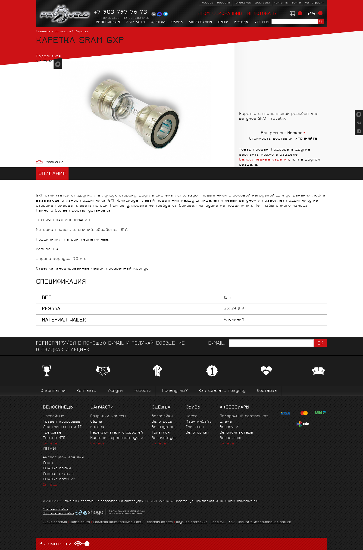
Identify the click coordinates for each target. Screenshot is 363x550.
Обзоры (207, 3)
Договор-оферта (160, 522)
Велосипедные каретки (264, 159)
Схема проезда (55, 522)
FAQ (232, 522)
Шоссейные (53, 416)
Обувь (177, 22)
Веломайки (162, 416)
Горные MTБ (54, 438)
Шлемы (226, 421)
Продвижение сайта (58, 514)
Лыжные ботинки (59, 479)
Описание (52, 174)
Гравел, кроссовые (61, 421)
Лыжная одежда (58, 474)
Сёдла (96, 421)
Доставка (262, 3)
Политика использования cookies (264, 522)
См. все (50, 443)
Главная (43, 32)
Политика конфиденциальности (118, 522)
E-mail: (216, 344)
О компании (53, 391)
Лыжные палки (57, 468)
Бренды (241, 22)
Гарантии (218, 522)
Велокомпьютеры (236, 432)
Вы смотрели (64, 544)
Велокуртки (163, 427)
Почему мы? (242, 3)
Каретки (82, 32)
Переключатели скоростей (116, 432)
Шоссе (191, 416)
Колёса (97, 427)
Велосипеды (108, 22)
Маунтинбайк (198, 421)
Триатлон (161, 432)
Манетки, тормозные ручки (116, 438)
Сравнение (54, 162)
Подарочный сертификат (244, 416)
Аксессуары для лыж (63, 457)
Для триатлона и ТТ (62, 427)
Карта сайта (80, 522)
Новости (223, 3)
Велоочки (229, 427)
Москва (295, 133)
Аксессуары (200, 22)
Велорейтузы (164, 438)
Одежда (158, 22)
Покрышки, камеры (108, 416)
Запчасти (135, 22)
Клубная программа (191, 522)
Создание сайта (55, 510)
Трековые (52, 432)
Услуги (261, 22)
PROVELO (65, 14)
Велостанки (231, 438)
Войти (296, 3)
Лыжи (223, 22)
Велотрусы (162, 421)
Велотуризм (197, 432)
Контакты (281, 3)
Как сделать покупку (222, 391)
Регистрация (314, 3)
